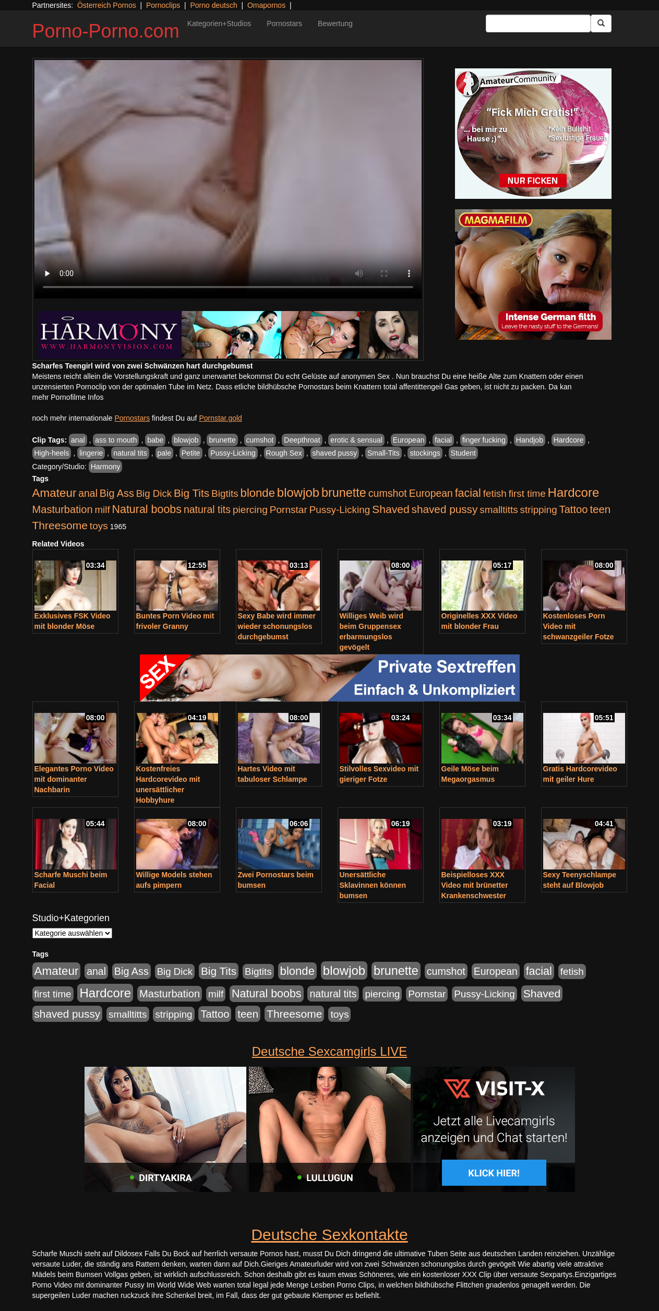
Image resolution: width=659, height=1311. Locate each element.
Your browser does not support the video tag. (228, 179)
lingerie (91, 453)
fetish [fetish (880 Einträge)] (495, 493)
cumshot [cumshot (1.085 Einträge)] (387, 493)
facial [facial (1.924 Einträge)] (468, 493)
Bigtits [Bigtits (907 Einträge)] (224, 493)
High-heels (51, 453)
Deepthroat (302, 440)
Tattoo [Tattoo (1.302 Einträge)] (573, 509)
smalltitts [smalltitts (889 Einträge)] (499, 509)
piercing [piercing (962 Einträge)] (250, 509)
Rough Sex (284, 453)
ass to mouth (116, 440)
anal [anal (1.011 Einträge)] (88, 493)
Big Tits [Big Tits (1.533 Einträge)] (191, 493)
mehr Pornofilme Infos (68, 397)
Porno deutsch (213, 5)
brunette (222, 440)
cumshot (260, 440)
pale (164, 453)
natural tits (130, 453)
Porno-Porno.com (105, 31)
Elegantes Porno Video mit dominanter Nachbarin (74, 779)
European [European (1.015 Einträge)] (431, 493)
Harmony (106, 466)
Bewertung (335, 23)
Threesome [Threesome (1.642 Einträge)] (60, 525)
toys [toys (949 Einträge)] (99, 525)
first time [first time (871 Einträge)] (527, 493)
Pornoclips (163, 5)
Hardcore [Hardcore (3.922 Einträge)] (574, 492)
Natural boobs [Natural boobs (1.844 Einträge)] (147, 509)
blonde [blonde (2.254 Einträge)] (258, 492)
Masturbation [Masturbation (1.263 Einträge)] (62, 509)
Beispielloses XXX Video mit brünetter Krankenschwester (474, 885)
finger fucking (484, 440)
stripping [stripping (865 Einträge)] (538, 509)
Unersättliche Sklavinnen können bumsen (373, 885)
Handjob (529, 440)
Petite (191, 453)
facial (443, 440)
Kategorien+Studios (219, 23)
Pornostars (284, 23)
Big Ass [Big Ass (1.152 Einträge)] (117, 493)
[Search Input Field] (538, 23)
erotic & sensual (356, 440)
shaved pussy (335, 453)
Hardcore (569, 440)
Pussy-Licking (232, 453)
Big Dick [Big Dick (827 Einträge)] (154, 493)
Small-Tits (383, 453)
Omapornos (266, 5)
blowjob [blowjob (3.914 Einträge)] (298, 492)
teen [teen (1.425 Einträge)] (600, 509)
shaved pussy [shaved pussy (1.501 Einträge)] (445, 509)
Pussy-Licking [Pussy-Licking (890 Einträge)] (339, 509)
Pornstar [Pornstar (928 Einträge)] (288, 509)
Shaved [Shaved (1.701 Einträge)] (391, 509)
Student (463, 453)
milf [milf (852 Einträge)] (102, 509)
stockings (425, 453)
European (409, 440)
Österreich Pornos (106, 5)
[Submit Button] (601, 23)
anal (78, 440)
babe (155, 440)
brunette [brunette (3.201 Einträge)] (343, 492)
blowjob (186, 440)
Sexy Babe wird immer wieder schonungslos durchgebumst (277, 626)
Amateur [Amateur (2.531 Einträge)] (54, 492)
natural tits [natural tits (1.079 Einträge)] (207, 509)
